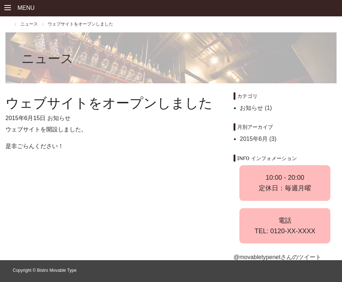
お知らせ (59, 118)
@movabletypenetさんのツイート (277, 257)
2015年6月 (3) (258, 139)
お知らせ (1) (256, 108)
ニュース (47, 58)
